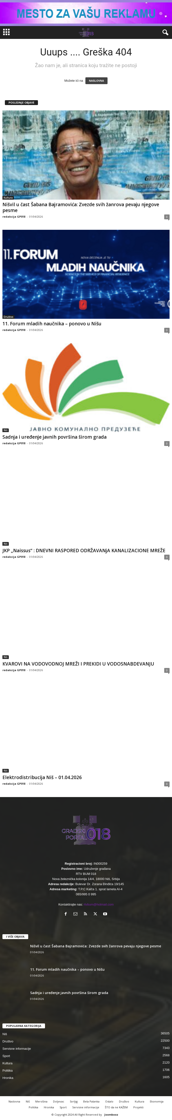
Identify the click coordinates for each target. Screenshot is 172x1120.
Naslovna (14, 1101)
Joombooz (111, 1114)
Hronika (7, 1078)
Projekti (138, 1107)
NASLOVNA (96, 80)
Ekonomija (156, 1101)
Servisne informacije (16, 1048)
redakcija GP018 (13, 216)
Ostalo (109, 1101)
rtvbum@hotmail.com (99, 904)
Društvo (8, 317)
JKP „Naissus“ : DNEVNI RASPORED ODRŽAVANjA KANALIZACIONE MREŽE (83, 550)
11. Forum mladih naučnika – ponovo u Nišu (51, 323)
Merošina (41, 1101)
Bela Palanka (91, 1101)
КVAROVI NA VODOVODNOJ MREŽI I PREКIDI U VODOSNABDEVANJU (78, 664)
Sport (6, 1056)
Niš (6, 430)
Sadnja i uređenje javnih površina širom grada (54, 437)
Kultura (8, 197)
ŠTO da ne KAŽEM (116, 1107)
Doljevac (58, 1101)
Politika (7, 1070)
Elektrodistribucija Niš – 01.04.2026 (42, 777)
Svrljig (74, 1101)
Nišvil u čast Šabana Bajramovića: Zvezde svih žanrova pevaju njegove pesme (80, 207)
